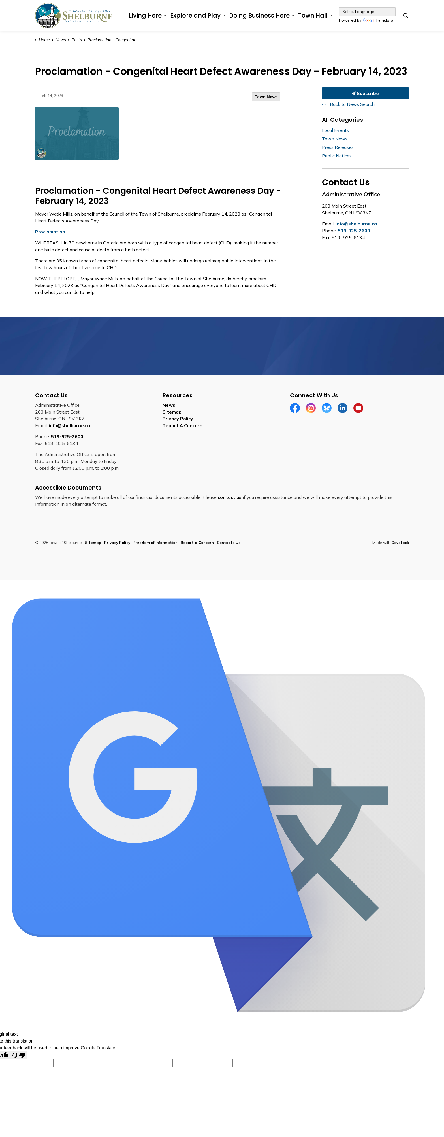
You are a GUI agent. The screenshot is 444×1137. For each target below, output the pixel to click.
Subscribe (365, 93)
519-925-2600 (354, 230)
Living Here (145, 15)
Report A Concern (182, 425)
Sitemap (172, 412)
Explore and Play (195, 15)
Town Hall (313, 15)
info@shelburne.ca (356, 224)
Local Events (335, 130)
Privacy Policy (178, 418)
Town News (266, 96)
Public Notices (337, 156)
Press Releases (338, 147)
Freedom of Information (155, 542)
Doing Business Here (259, 15)
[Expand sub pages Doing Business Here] (292, 15)
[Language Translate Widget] (367, 11)
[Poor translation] (18, 1055)
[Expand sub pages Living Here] (164, 15)
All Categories (342, 120)
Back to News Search (352, 104)
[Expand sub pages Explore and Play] (223, 15)
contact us (230, 497)
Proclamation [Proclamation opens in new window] (50, 232)
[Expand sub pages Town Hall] (330, 15)
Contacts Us (228, 542)
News (169, 405)
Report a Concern (197, 542)
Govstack (400, 542)
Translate (378, 20)
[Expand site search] (406, 16)
